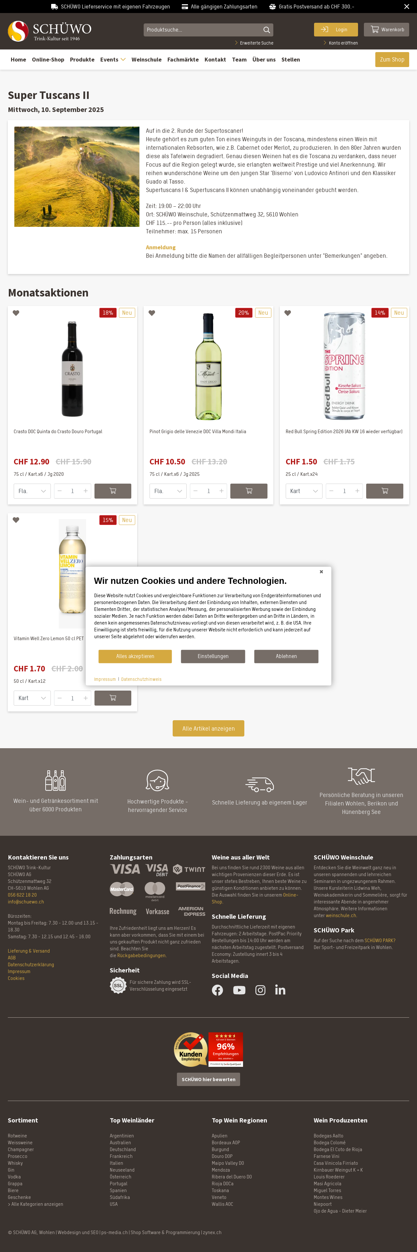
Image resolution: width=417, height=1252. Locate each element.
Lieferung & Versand (29, 951)
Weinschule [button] (147, 59)
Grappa (15, 1183)
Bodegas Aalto (328, 1136)
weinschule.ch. (341, 915)
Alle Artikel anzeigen (208, 728)
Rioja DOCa (223, 1183)
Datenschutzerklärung (31, 964)
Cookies (16, 978)
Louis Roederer (329, 1177)
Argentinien (122, 1136)
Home (18, 59)
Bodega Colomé (330, 1142)
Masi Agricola (327, 1183)
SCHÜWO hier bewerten (209, 1079)
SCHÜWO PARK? (380, 940)
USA (114, 1204)
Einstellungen (213, 656)
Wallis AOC (222, 1204)
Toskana (220, 1190)
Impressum (19, 971)
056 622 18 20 (22, 895)
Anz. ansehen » (225, 1059)
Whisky (15, 1163)
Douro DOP (222, 1156)
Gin (11, 1170)
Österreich (120, 1177)
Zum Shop (392, 59)
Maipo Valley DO (228, 1163)
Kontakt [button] (215, 59)
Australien (120, 1142)
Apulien (219, 1136)
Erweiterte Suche (254, 43)
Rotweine (17, 1136)
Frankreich (121, 1156)
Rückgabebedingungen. (142, 955)
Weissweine (20, 1142)
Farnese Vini (326, 1156)
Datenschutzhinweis (141, 678)
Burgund (220, 1149)
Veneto (219, 1197)
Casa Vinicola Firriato (336, 1163)
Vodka (14, 1177)
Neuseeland (122, 1170)
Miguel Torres (327, 1190)
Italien (116, 1163)
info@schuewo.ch (26, 902)
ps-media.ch (114, 1232)
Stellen (290, 59)
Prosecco (17, 1156)
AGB (12, 958)
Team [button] (239, 59)
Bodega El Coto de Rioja (338, 1149)
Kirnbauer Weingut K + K (338, 1170)
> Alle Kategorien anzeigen (35, 1204)
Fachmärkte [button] (183, 59)
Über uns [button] (264, 59)
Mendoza (221, 1170)
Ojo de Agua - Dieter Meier (340, 1211)
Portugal (118, 1183)
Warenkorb (388, 29)
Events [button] (113, 59)
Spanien (118, 1190)
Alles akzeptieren (135, 656)
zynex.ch (212, 1232)
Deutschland (123, 1149)
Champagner (21, 1149)
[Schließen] (321, 571)
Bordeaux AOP (226, 1142)
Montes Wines (328, 1197)
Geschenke (19, 1197)
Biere (13, 1190)
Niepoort (323, 1204)
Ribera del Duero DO (232, 1177)
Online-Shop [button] (48, 59)
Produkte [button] (82, 59)
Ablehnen (286, 656)
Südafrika (120, 1197)
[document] (208, 612)
